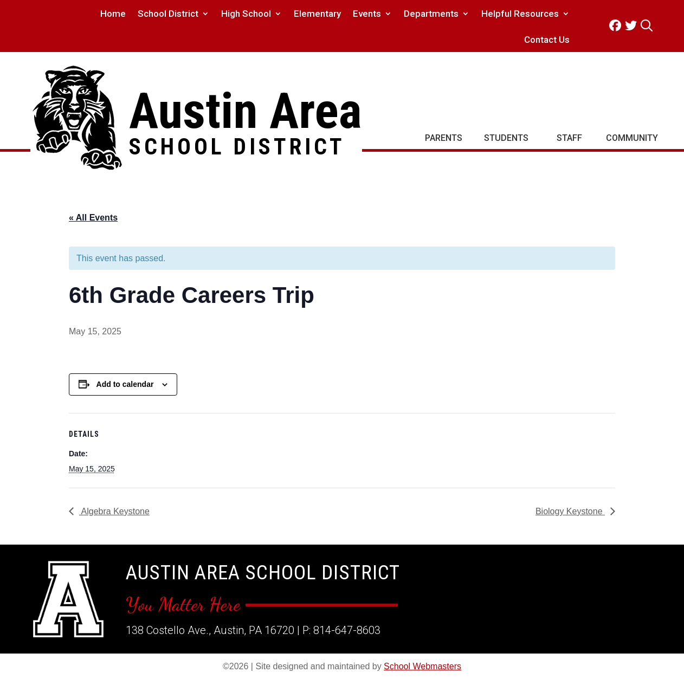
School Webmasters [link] (422, 666)
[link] (617, 26)
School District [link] (168, 14)
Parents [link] (443, 138)
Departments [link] (431, 14)
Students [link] (506, 138)
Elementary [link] (317, 14)
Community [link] (632, 138)
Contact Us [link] (547, 40)
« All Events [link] (93, 217)
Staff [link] (569, 138)
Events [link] (367, 14)
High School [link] (246, 14)
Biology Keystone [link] (570, 511)
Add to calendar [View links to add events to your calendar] (125, 384)
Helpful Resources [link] (520, 14)
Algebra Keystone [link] (114, 511)
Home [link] (113, 14)
